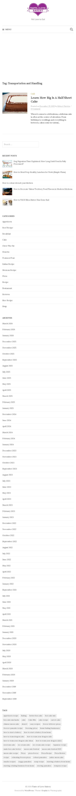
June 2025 (6, 378)
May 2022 (6, 565)
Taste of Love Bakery (41, 786)
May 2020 (6, 656)
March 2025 (7, 396)
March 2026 (7, 323)
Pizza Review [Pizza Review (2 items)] (60, 753)
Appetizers (7, 221)
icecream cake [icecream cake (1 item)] (9, 745)
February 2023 (8, 511)
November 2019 (9, 693)
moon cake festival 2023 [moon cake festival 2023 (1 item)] (51, 749)
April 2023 (6, 499)
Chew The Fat (8, 246)
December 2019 (9, 687)
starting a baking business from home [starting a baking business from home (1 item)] (19, 766)
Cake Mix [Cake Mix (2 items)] (32, 720)
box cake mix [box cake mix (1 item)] (50, 716)
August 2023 (7, 475)
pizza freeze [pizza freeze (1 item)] (33, 753)
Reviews (6, 294)
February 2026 (8, 329)
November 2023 (9, 457)
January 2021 (7, 632)
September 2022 (9, 541)
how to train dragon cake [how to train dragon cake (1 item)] (14, 736)
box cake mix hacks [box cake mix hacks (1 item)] (11, 720)
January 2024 (8, 444)
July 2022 (6, 553)
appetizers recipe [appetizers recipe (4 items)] (11, 716)
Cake (33, 94)
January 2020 (8, 681)
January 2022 (8, 584)
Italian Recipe (8, 264)
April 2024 (6, 426)
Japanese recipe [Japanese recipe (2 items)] (59, 745)
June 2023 (6, 487)
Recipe (5, 282)
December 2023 (9, 450)
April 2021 (6, 614)
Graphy (44, 790)
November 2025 (9, 348)
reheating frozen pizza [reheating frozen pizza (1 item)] (21, 757)
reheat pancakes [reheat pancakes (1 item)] (40, 757)
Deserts (5, 252)
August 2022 (7, 547)
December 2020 (9, 638)
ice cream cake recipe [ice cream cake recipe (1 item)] (41, 745)
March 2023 (7, 505)
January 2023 (8, 517)
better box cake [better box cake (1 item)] (36, 716)
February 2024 (8, 438)
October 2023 (8, 463)
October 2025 (8, 354)
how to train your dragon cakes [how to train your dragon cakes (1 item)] (49, 741)
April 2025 (6, 390)
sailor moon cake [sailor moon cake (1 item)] (56, 757)
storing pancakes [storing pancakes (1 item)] (44, 766)
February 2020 (8, 674)
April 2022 (6, 572)
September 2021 (9, 590)
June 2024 (6, 420)
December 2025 (9, 341)
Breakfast (6, 234)
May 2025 (6, 384)
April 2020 (6, 662)
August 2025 (7, 366)
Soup (4, 306)
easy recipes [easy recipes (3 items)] (35, 724)
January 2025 (8, 408)
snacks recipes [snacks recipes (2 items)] (10, 762)
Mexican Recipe (9, 270)
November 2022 (9, 529)
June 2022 (6, 559)
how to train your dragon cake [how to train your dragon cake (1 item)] (39, 736)
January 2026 (8, 335)
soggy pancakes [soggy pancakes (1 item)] (24, 762)
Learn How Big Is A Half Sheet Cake (51, 99)
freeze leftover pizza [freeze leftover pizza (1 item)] (51, 724)
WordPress (29, 790)
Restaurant (7, 288)
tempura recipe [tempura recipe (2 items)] (60, 766)
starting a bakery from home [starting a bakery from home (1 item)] (58, 762)
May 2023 (6, 493)
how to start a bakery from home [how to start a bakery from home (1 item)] (37, 732)
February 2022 (8, 578)
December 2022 (9, 523)
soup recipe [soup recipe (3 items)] (39, 762)
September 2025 (9, 360)
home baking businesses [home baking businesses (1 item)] (50, 728)
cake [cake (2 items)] (23, 720)
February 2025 (8, 402)
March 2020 (7, 668)
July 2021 (6, 596)
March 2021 (7, 620)
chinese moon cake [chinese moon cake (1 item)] (11, 724)
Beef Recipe (7, 228)
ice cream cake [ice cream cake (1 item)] (24, 745)
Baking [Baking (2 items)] (24, 716)
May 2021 (6, 608)
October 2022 (8, 535)
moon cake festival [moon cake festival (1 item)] (31, 749)
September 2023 (9, 469)
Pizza (4, 276)
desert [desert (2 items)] (24, 724)
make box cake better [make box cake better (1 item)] (12, 749)
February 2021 (8, 626)
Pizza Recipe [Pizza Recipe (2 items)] (46, 753)
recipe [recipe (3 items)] (6, 757)
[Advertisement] (38, 56)
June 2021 (6, 602)
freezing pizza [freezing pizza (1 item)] (31, 728)
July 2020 (6, 650)
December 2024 (9, 414)
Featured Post (8, 258)
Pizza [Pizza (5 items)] (23, 753)
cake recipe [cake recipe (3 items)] (43, 720)
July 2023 (6, 481)
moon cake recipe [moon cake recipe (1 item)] (11, 753)
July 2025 (6, 372)
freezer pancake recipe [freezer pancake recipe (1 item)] (13, 728)
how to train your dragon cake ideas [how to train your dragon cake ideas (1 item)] (18, 741)
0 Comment (35, 109)
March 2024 (7, 432)
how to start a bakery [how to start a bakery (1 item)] (12, 732)
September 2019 (9, 699)
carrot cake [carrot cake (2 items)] (55, 720)
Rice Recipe (7, 300)
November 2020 (9, 644)
